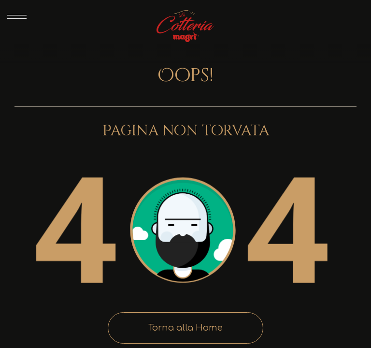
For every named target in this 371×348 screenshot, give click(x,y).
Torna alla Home (185, 328)
